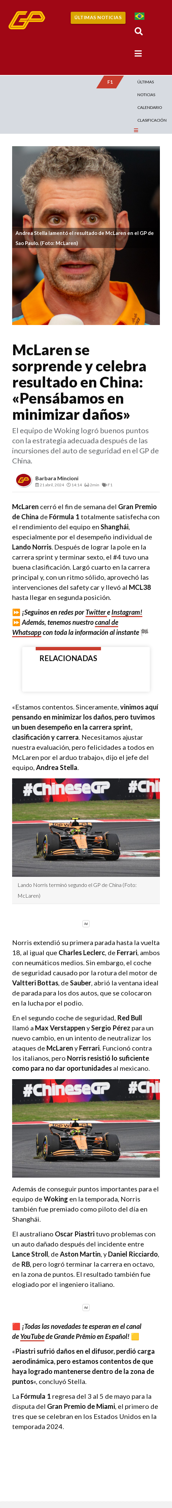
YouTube (32, 1336)
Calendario (149, 107)
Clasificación (152, 120)
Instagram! (126, 612)
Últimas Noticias (98, 17)
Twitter (96, 612)
